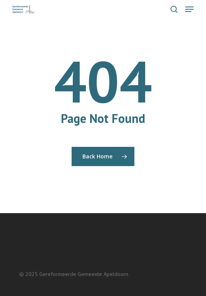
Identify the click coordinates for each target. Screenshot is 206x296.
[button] (189, 9)
